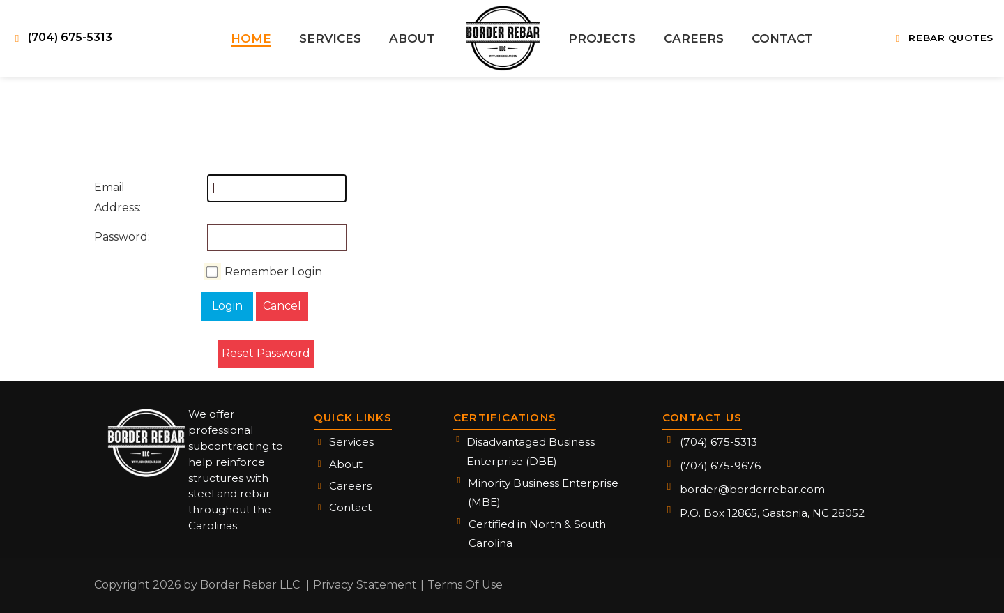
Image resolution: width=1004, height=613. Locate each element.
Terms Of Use (465, 584)
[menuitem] (251, 38)
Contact (350, 507)
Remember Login (273, 271)
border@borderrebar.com (752, 489)
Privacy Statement (365, 584)
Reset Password (266, 353)
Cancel (282, 305)
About (346, 464)
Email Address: (108, 197)
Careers (350, 485)
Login (227, 305)
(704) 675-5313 (718, 441)
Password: (108, 236)
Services (351, 441)
